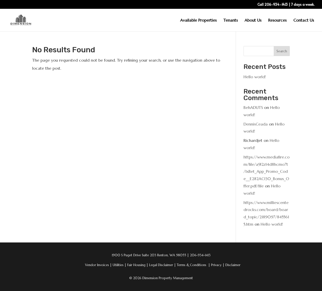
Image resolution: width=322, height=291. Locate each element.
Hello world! (255, 76)
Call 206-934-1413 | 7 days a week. (285, 5)
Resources (277, 20)
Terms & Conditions (192, 265)
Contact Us (303, 20)
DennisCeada (256, 124)
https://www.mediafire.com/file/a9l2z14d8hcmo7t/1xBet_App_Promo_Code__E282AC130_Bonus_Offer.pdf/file (267, 171)
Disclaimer (232, 265)
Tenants (230, 20)
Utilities (119, 265)
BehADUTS (253, 107)
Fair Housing (137, 265)
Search (281, 51)
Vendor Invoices (97, 265)
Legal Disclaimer (162, 265)
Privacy (217, 265)
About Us (253, 20)
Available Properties (198, 20)
